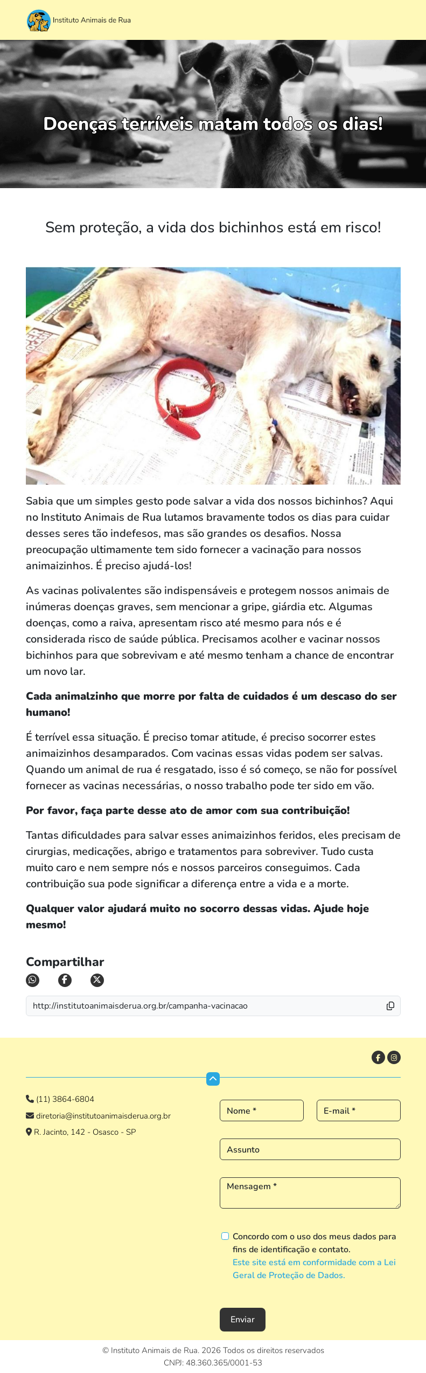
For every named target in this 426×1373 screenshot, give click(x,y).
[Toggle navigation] (389, 17)
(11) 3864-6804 (65, 1099)
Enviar (243, 1320)
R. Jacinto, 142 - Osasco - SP (85, 1132)
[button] (397, 1006)
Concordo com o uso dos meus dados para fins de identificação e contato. (314, 1256)
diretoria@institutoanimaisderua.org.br (102, 1115)
